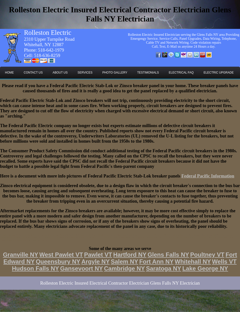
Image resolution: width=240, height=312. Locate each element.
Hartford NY (129, 254)
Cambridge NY (124, 268)
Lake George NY (205, 268)
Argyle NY (95, 261)
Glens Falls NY (168, 254)
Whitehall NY (193, 261)
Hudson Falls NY (35, 268)
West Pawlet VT (61, 254)
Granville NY (20, 254)
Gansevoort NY (81, 268)
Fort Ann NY (156, 261)
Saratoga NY (163, 268)
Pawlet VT (98, 254)
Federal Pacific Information (207, 176)
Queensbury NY (58, 261)
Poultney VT (207, 254)
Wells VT (224, 261)
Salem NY (124, 261)
